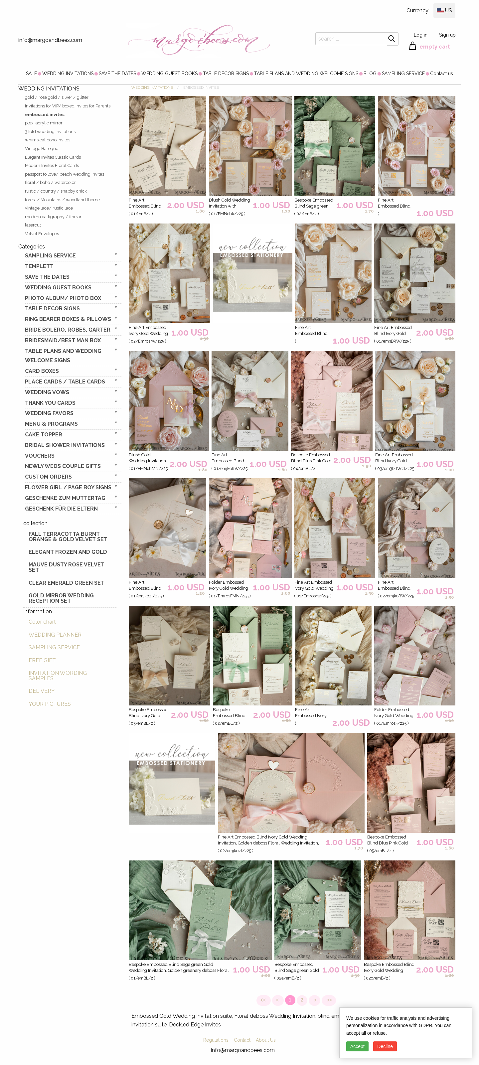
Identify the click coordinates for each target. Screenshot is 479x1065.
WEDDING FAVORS (49, 413)
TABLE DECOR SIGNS (226, 73)
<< (263, 999)
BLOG (370, 73)
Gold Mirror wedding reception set (61, 598)
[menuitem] (31, 73)
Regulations (216, 1040)
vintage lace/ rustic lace (49, 208)
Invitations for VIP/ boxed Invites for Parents (67, 105)
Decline (385, 1046)
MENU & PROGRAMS (51, 424)
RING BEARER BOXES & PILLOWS (68, 319)
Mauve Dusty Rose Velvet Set (66, 567)
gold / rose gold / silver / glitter (56, 97)
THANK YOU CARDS (50, 403)
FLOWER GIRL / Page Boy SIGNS (68, 487)
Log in (420, 35)
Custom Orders (48, 477)
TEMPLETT (39, 266)
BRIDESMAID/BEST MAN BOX (63, 340)
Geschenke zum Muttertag (65, 498)
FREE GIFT (42, 660)
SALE (31, 73)
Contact (242, 1040)
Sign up (447, 35)
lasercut (33, 225)
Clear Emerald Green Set (66, 583)
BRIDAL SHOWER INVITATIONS (65, 445)
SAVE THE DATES (117, 73)
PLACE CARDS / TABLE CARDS (65, 382)
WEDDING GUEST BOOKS (169, 73)
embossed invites (45, 114)
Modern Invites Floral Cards (52, 165)
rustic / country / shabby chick (56, 191)
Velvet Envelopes (42, 233)
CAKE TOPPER (43, 434)
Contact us (441, 73)
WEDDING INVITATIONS (67, 73)
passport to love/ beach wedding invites (64, 174)
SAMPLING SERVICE (403, 73)
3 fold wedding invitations (50, 131)
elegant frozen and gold (68, 552)
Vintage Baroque (41, 148)
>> (328, 999)
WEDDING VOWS (47, 392)
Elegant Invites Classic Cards (53, 157)
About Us (266, 1040)
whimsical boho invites (47, 139)
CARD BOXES (42, 371)
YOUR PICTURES (50, 704)
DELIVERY (42, 691)
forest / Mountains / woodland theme (62, 199)
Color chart (42, 622)
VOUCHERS (40, 456)
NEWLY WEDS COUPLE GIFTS (63, 466)
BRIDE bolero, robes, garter (67, 330)
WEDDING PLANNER (55, 635)
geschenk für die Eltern (61, 509)
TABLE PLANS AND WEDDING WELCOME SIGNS (306, 73)
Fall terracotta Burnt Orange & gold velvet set (68, 536)
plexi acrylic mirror (44, 122)
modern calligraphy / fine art (54, 216)
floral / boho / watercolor (50, 182)
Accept (357, 1046)
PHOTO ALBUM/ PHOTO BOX (63, 298)
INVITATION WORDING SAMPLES (58, 676)
